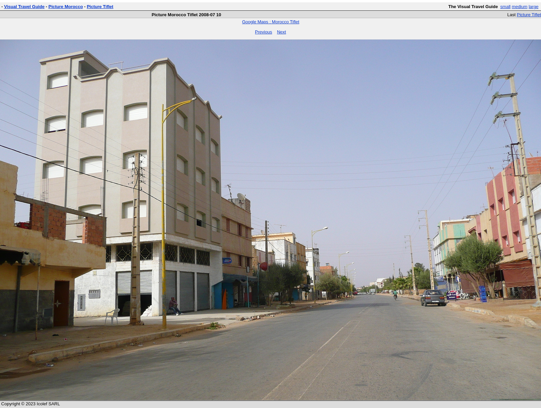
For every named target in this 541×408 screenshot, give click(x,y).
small (505, 6)
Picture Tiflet (100, 6)
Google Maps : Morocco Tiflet (270, 21)
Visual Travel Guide (24, 6)
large (533, 6)
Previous (263, 31)
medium (519, 6)
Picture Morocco (65, 6)
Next (281, 31)
